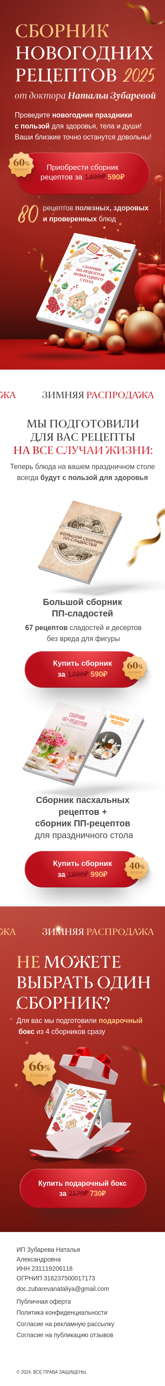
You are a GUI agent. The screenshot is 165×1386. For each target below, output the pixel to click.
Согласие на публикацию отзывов (65, 1334)
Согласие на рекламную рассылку (65, 1323)
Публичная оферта (44, 1301)
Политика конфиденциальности (62, 1312)
